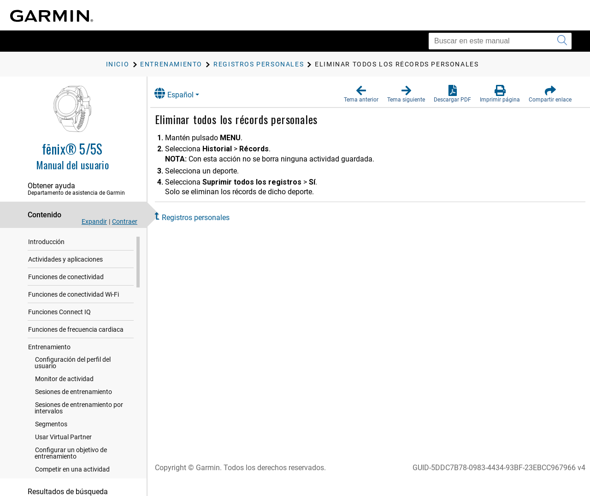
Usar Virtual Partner (63, 438)
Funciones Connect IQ (59, 313)
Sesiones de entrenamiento (73, 393)
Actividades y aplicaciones (65, 261)
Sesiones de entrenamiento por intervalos (79, 410)
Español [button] (183, 93)
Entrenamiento (49, 349)
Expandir (94, 221)
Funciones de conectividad (66, 278)
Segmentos (51, 426)
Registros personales (205, 217)
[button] (361, 94)
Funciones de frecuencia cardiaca (76, 331)
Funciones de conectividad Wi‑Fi (73, 296)
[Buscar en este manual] (500, 41)
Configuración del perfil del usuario (73, 364)
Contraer (124, 221)
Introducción (46, 243)
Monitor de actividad (64, 380)
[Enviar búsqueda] (562, 41)
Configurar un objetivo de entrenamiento (71, 455)
